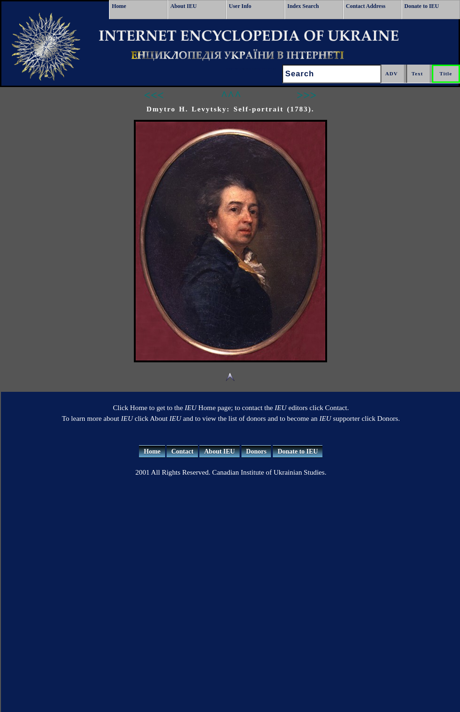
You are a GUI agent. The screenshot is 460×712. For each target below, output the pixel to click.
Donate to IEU (421, 6)
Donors (256, 451)
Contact (182, 451)
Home (119, 6)
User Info (240, 6)
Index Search (303, 6)
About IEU (183, 6)
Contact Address (366, 6)
